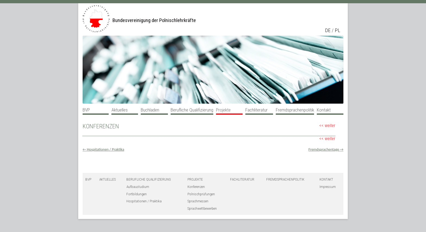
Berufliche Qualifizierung (192, 110)
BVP (86, 110)
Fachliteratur (256, 110)
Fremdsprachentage (325, 149)
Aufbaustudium (137, 187)
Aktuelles (119, 110)
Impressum (328, 187)
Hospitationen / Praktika (103, 149)
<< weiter (327, 125)
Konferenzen (196, 187)
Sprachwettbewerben (202, 208)
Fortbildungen (136, 194)
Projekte (223, 110)
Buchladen (150, 110)
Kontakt (324, 110)
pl (337, 30)
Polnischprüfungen (201, 194)
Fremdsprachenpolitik (295, 110)
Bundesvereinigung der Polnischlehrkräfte (154, 20)
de (328, 30)
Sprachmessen (197, 201)
